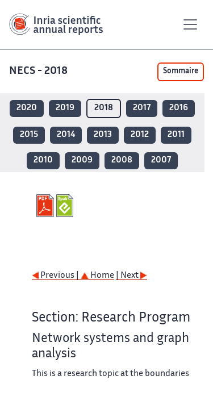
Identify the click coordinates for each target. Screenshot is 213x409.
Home (97, 275)
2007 (161, 160)
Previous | (56, 275)
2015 (29, 135)
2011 (176, 135)
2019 (65, 108)
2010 (43, 160)
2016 (178, 108)
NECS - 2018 (39, 71)
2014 (66, 135)
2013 (103, 135)
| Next (131, 275)
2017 (142, 108)
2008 (121, 160)
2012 (140, 135)
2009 (82, 160)
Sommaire (180, 71)
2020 (26, 108)
